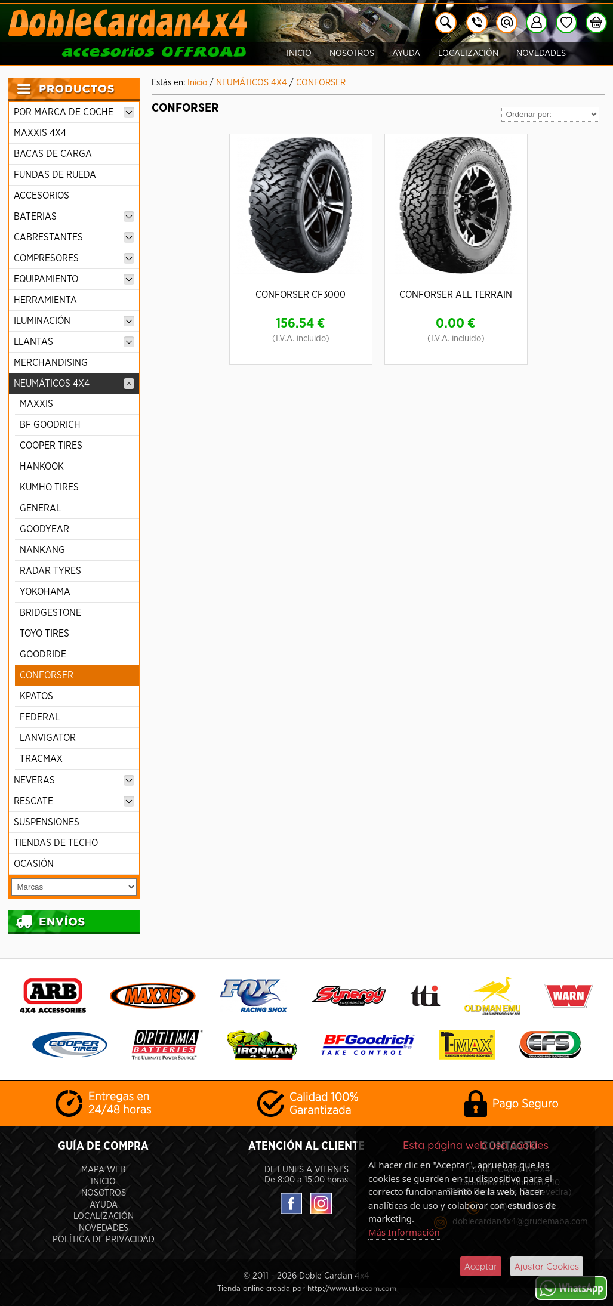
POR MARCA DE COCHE (74, 112)
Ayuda (406, 53)
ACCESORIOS (41, 195)
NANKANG (42, 550)
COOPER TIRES (51, 445)
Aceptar (480, 1266)
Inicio (299, 53)
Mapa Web (103, 1169)
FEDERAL (40, 717)
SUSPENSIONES (46, 822)
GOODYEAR (44, 529)
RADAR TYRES (50, 571)
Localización (468, 53)
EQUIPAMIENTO (74, 279)
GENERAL (40, 508)
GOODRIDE (43, 654)
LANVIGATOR (48, 738)
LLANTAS (74, 341)
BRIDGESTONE (50, 613)
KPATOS (36, 696)
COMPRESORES (74, 258)
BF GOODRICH (50, 425)
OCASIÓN (34, 864)
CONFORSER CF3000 (300, 295)
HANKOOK (42, 466)
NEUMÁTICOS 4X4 (74, 383)
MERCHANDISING (51, 363)
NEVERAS (74, 780)
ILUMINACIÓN (74, 321)
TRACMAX (41, 759)
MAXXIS (36, 404)
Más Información (404, 1232)
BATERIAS (74, 216)
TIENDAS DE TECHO (56, 843)
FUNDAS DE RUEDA (55, 175)
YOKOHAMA (45, 592)
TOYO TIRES (44, 633)
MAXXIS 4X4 (40, 133)
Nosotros (351, 53)
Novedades (541, 53)
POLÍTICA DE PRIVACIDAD (104, 1239)
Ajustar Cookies (547, 1266)
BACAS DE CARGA (53, 154)
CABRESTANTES (74, 237)
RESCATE (74, 801)
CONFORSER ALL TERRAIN (455, 295)
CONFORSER (46, 675)
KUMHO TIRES (49, 487)
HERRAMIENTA (45, 300)
